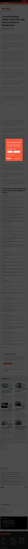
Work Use (10, 151)
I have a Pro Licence (11, 154)
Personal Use (17, 151)
